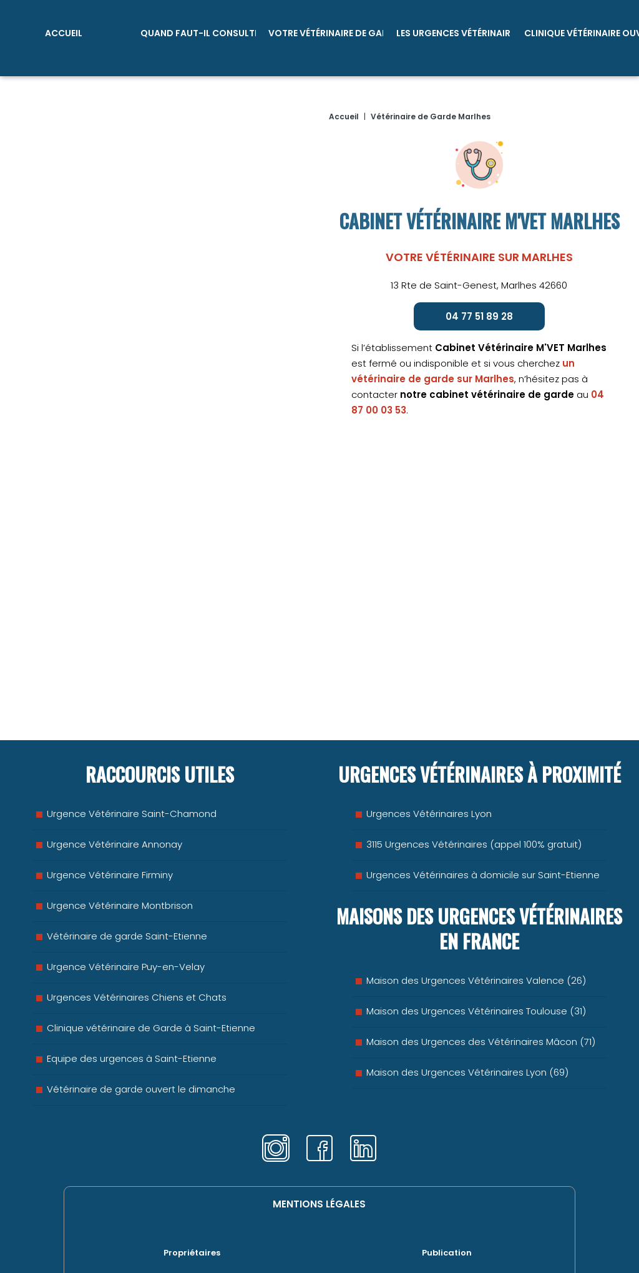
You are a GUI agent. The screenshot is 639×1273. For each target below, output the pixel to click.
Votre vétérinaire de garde (326, 31)
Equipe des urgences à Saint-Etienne (132, 1016)
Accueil (63, 31)
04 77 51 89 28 (479, 310)
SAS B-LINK (425, 1236)
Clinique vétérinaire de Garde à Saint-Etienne (151, 985)
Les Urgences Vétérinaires (454, 31)
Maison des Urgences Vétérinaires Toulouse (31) (476, 968)
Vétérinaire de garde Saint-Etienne (127, 893)
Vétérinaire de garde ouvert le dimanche (141, 1046)
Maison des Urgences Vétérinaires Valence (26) (476, 937)
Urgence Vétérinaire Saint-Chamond (132, 771)
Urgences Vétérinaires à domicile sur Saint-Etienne (483, 832)
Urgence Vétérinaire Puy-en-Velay (126, 924)
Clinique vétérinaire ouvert (581, 31)
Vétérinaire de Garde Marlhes (430, 111)
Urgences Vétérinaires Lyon (429, 771)
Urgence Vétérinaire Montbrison (120, 862)
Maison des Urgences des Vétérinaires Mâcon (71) (480, 999)
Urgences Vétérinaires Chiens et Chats (137, 954)
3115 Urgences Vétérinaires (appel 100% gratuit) (474, 801)
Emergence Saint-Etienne (150, 1236)
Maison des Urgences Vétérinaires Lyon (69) (467, 1029)
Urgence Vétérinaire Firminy (110, 832)
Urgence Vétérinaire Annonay (114, 801)
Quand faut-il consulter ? (198, 31)
